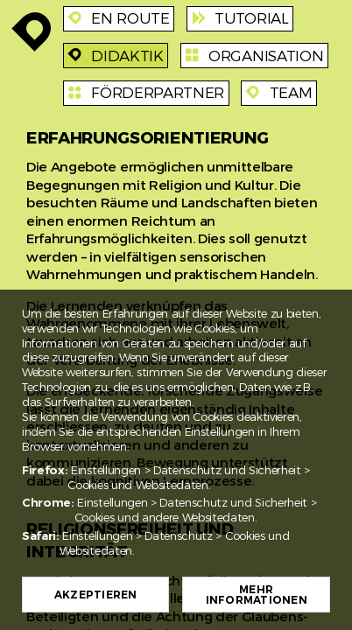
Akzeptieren (95, 595)
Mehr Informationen (256, 595)
